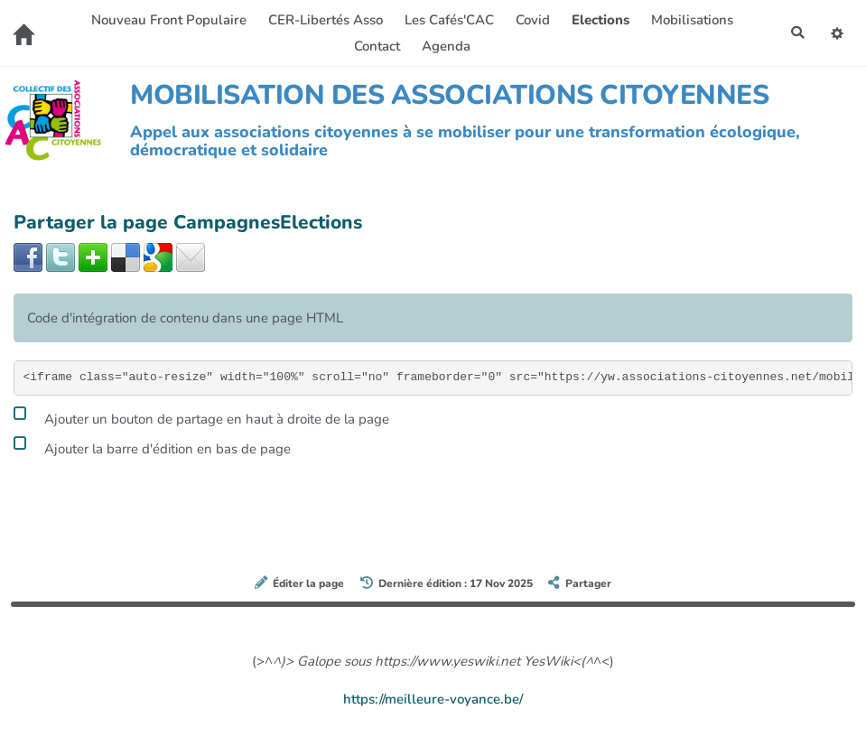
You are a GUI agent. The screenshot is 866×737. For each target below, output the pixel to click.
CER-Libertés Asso (323, 20)
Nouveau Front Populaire (167, 20)
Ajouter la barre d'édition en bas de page (152, 446)
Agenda (444, 46)
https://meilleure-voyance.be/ (433, 699)
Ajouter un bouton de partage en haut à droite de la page (201, 416)
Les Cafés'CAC (447, 20)
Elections (599, 20)
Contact (375, 46)
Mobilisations (690, 20)
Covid (531, 20)
